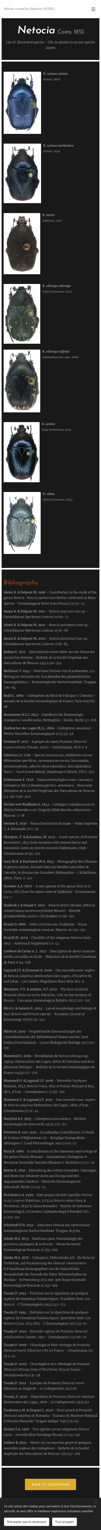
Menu (93, 9)
